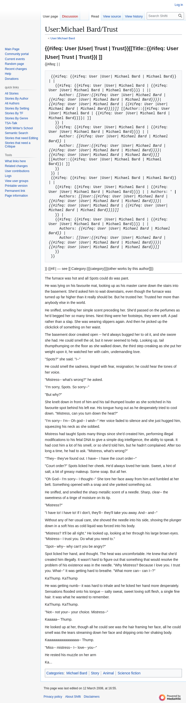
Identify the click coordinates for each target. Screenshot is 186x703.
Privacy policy (53, 696)
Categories (55, 673)
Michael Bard (76, 673)
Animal (108, 673)
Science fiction (129, 673)
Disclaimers (92, 696)
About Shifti (73, 696)
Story (95, 673)
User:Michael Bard (62, 38)
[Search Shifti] (165, 16)
